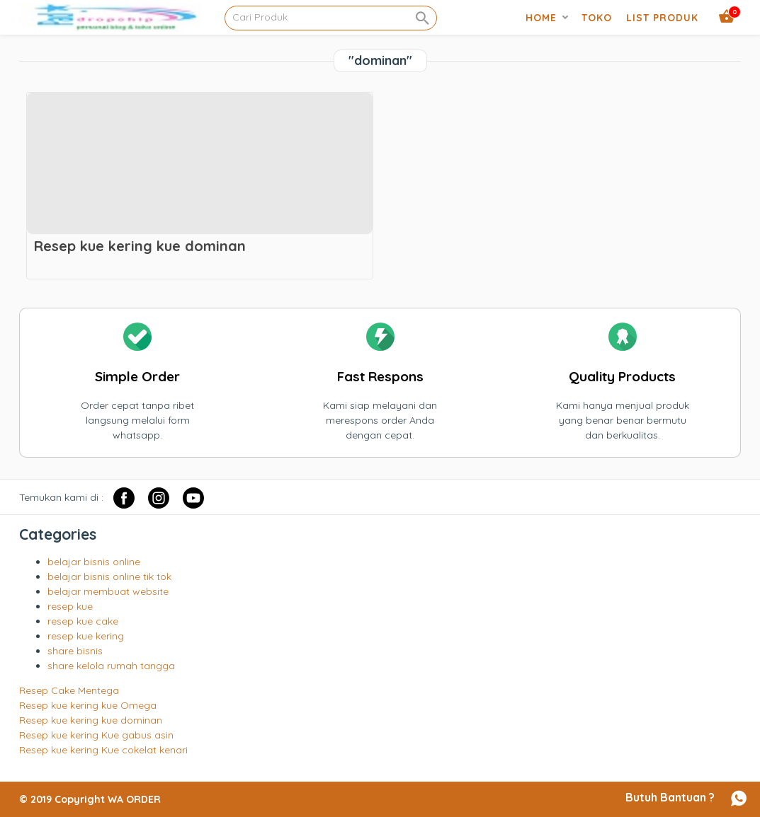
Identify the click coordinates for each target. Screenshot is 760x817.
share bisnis (75, 650)
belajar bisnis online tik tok (109, 576)
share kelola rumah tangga (111, 665)
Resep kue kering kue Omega (88, 705)
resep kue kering (85, 636)
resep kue (70, 606)
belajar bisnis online (93, 561)
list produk (662, 17)
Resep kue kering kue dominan (90, 720)
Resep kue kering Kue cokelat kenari (103, 749)
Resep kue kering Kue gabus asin (96, 735)
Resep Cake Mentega (69, 690)
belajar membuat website (108, 591)
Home (541, 17)
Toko (597, 17)
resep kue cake (82, 621)
